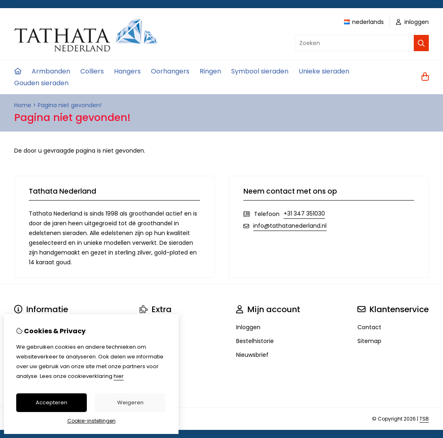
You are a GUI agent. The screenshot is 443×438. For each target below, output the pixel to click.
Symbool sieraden (259, 71)
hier (119, 376)
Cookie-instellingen (91, 420)
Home (22, 105)
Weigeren (130, 402)
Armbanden (51, 71)
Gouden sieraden (41, 83)
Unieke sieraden (324, 71)
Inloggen (248, 327)
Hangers (127, 71)
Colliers (92, 71)
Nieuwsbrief (252, 355)
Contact (369, 327)
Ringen (210, 71)
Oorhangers (170, 71)
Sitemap (369, 341)
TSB (424, 418)
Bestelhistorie (255, 341)
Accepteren (51, 402)
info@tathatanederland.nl (290, 226)
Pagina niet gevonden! (69, 105)
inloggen (412, 22)
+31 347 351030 (304, 213)
